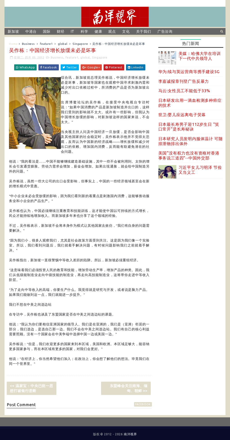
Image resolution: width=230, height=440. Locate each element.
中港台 (31, 31)
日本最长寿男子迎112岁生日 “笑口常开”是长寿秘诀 (188, 126)
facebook (142, 404)
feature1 (46, 43)
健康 (98, 31)
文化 (126, 31)
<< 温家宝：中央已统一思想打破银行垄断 (31, 388)
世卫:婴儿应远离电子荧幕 (182, 114)
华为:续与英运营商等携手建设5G (189, 71)
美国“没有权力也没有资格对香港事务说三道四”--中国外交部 (188, 155)
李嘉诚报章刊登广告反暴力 (183, 81)
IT (73, 31)
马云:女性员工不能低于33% (184, 90)
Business (28, 43)
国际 (47, 31)
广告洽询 (164, 31)
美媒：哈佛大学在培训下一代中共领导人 (200, 56)
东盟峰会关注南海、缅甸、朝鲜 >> (129, 388)
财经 (60, 31)
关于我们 (143, 31)
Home (13, 43)
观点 (112, 31)
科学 (84, 31)
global (62, 43)
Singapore (80, 43)
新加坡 (13, 31)
